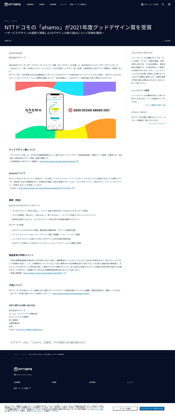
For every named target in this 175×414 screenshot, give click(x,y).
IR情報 (41, 4)
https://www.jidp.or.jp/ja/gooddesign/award (57, 161)
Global (24, 375)
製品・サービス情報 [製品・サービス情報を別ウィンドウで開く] (77, 4)
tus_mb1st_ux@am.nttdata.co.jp (29, 329)
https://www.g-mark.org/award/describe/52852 (42, 273)
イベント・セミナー (158, 123)
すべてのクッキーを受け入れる (152, 408)
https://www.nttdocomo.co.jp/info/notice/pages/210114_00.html (44, 188)
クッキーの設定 (125, 408)
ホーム (6, 21)
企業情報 (30, 4)
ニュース (63, 4)
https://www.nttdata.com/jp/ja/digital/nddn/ (70, 293)
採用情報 (53, 4)
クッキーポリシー (37, 411)
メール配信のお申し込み (156, 105)
